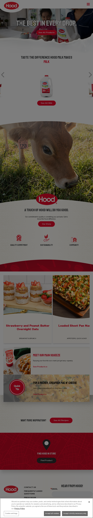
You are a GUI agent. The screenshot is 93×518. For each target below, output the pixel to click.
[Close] (89, 502)
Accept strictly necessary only (74, 513)
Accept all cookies (52, 513)
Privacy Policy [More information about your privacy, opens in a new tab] (19, 509)
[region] (46, 508)
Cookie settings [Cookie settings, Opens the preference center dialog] (11, 513)
